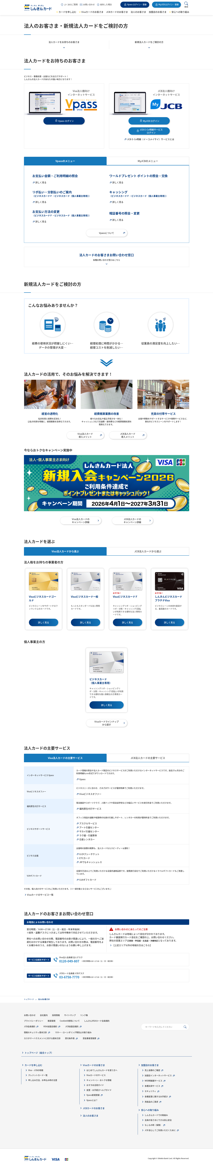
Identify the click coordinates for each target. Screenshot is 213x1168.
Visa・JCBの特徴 (35, 1070)
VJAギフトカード (87, 879)
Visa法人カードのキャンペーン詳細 (80, 520)
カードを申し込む (67, 11)
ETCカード (84, 858)
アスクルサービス (88, 823)
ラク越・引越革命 (88, 835)
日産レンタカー (87, 839)
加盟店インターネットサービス (158, 1075)
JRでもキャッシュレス (90, 862)
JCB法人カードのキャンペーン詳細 (132, 520)
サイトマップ (70, 1015)
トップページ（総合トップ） (39, 1052)
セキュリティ (150, 1091)
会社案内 (44, 1015)
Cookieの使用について (70, 1020)
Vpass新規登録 (93, 1095)
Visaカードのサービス (96, 1075)
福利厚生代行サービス (90, 808)
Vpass (82, 779)
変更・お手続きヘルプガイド (99, 1090)
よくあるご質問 (71, 4)
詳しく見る (40, 182)
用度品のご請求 (151, 1101)
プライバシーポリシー (33, 1020)
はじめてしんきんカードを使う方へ (101, 1070)
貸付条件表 (70, 1038)
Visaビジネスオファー (90, 794)
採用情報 (56, 1015)
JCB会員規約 (29, 1026)
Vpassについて (106, 233)
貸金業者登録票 (89, 1038)
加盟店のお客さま (157, 11)
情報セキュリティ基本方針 (35, 1032)
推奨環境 (51, 1020)
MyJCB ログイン (151, 120)
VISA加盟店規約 (50, 1026)
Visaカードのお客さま (92, 11)
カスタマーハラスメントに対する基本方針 (42, 1038)
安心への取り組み (180, 11)
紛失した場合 (106, 4)
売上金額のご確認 (152, 1070)
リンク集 (84, 1015)
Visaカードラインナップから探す (106, 723)
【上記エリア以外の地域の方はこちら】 (132, 945)
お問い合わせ (89, 4)
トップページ (29, 999)
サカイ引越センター (89, 831)
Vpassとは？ (92, 1100)
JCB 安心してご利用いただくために (160, 1130)
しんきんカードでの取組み (156, 1115)
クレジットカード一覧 (38, 1075)
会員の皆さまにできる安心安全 (158, 1120)
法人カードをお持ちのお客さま (64, 42)
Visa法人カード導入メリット (85, 435)
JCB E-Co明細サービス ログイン (151, 131)
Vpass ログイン (66, 120)
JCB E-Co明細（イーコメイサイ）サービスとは (150, 139)
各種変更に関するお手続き (156, 1096)
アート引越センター (89, 827)
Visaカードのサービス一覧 (40, 894)
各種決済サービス (152, 1085)
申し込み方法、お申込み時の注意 (42, 1080)
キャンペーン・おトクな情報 (98, 1080)
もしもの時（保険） (153, 1125)
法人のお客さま (138, 11)
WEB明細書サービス (153, 1080)
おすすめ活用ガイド (95, 1085)
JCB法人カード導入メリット (127, 435)
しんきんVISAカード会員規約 (96, 1020)
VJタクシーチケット (89, 854)
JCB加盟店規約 (71, 1026)
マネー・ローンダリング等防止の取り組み (73, 1032)
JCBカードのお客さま (117, 11)
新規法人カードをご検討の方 (149, 42)
